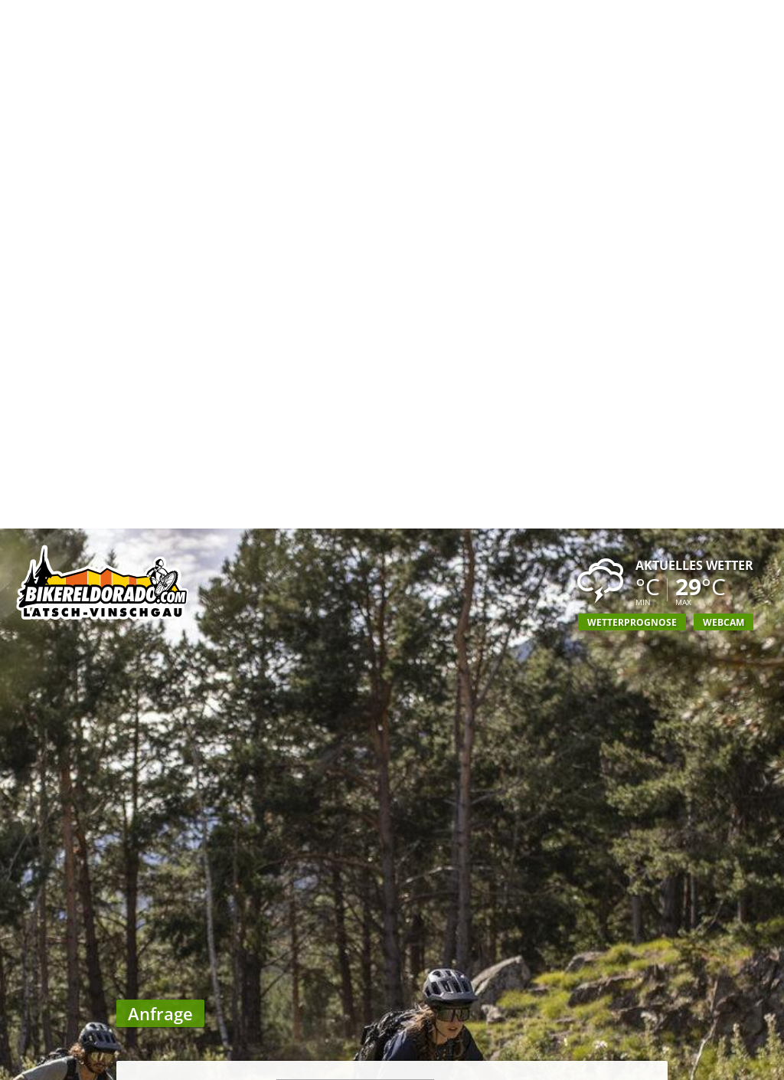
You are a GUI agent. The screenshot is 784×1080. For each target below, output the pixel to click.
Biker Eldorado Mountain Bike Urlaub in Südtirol (103, 57)
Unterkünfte (483, 1064)
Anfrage (703, 1064)
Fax (264, 693)
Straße (256, 578)
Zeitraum (249, 770)
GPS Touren (367, 1064)
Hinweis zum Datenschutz (388, 981)
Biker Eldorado (77, 1064)
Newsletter (245, 951)
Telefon (253, 673)
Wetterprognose (632, 93)
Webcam (723, 93)
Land (260, 635)
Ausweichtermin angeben (370, 808)
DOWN (624, 1012)
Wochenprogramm (227, 1064)
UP (653, 1012)
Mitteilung (246, 835)
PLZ (264, 597)
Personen (248, 722)
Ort (264, 616)
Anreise (590, 1064)
